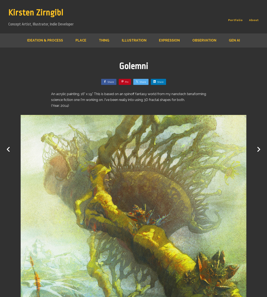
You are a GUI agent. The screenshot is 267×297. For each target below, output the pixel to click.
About (254, 20)
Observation (204, 40)
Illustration (134, 40)
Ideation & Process (45, 40)
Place (81, 40)
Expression (169, 40)
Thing (104, 40)
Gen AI (234, 40)
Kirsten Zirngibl (35, 13)
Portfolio (235, 20)
